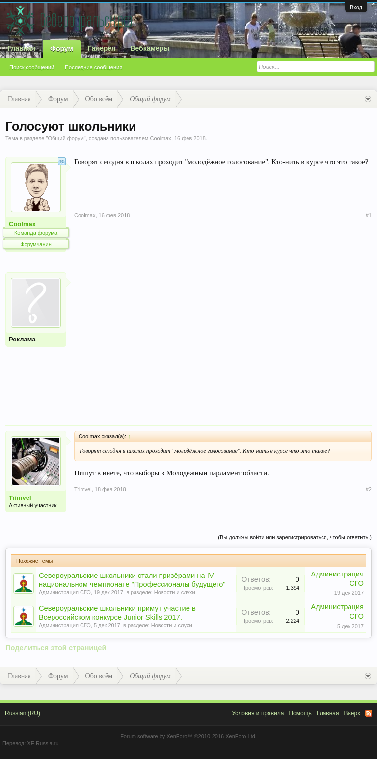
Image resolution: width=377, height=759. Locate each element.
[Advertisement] (223, 341)
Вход (356, 7)
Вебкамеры (149, 48)
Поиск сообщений (31, 67)
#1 (369, 215)
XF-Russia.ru (42, 743)
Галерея (102, 48)
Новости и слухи (174, 592)
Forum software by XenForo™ (188, 736)
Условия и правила (258, 713)
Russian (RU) (22, 713)
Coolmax (160, 138)
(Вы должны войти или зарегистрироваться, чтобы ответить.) (295, 537)
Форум (61, 48)
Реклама (22, 339)
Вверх (352, 713)
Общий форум (65, 138)
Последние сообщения (93, 67)
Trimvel (20, 497)
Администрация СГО (65, 592)
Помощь (300, 713)
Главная (21, 48)
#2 (369, 489)
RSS (368, 713)
